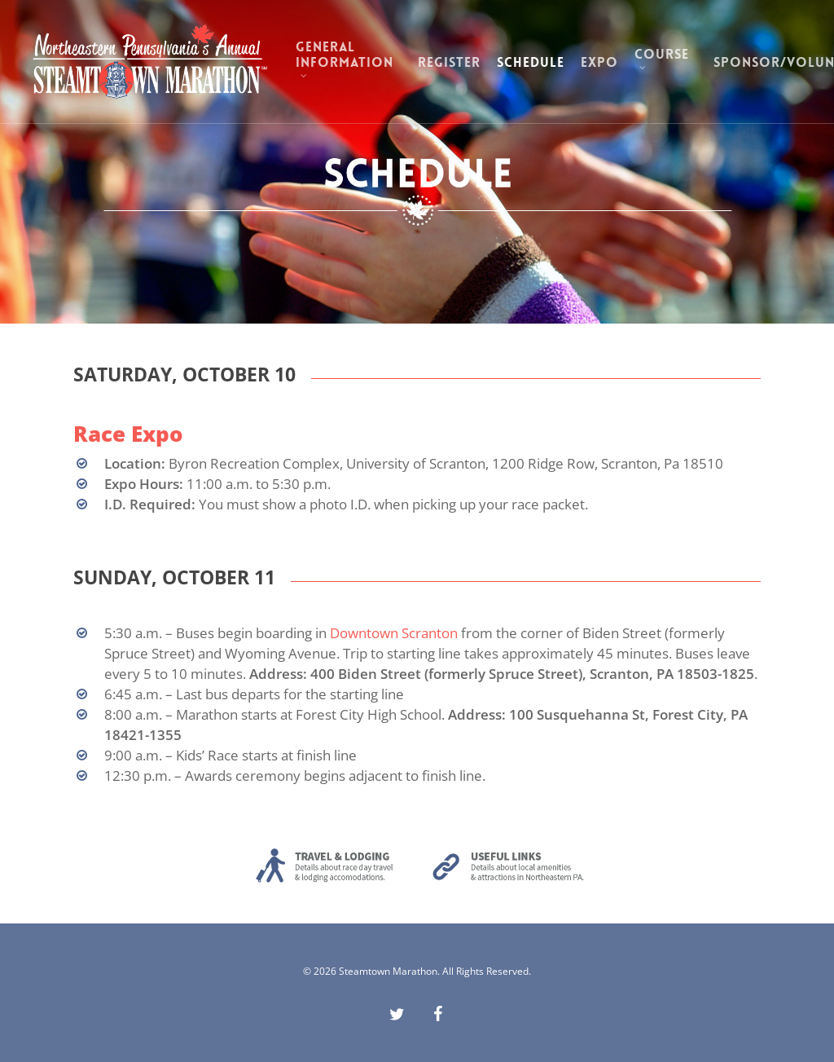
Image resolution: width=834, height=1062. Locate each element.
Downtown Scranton (394, 633)
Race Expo (128, 433)
